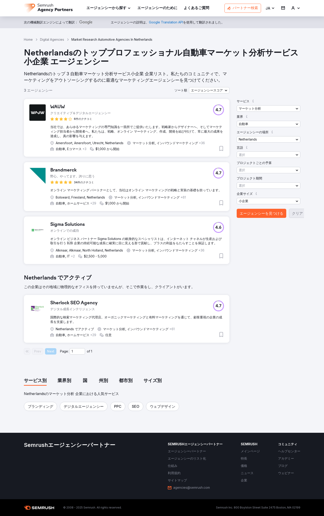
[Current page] (77, 351)
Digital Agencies (52, 39)
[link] (157, 8)
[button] (270, 8)
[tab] (35, 380)
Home (28, 39)
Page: (64, 351)
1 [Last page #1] (91, 351)
